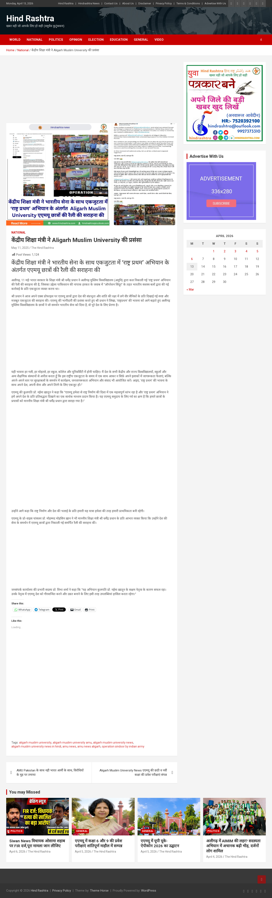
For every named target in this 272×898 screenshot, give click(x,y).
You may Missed (24, 792)
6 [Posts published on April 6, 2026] (192, 259)
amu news (69, 746)
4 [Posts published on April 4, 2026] (246, 251)
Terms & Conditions (188, 3)
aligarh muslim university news (113, 742)
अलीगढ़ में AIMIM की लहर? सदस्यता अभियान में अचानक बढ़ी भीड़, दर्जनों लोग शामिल (233, 846)
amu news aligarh (89, 746)
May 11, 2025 (20, 247)
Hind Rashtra (65, 3)
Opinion (75, 40)
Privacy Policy (164, 3)
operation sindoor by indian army (123, 746)
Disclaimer (144, 3)
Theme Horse (99, 890)
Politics (56, 40)
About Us (128, 3)
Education (119, 40)
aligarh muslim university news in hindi (36, 746)
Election (96, 40)
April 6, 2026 (17, 851)
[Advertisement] (91, 92)
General (141, 40)
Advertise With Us (215, 3)
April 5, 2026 (83, 851)
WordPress (148, 890)
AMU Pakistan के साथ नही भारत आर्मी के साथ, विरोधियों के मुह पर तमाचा (50, 773)
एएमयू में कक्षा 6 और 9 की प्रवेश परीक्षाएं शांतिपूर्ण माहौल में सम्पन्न (98, 843)
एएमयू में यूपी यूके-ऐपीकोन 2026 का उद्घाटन (160, 843)
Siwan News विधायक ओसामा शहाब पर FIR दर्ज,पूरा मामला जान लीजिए (37, 843)
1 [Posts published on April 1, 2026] (213, 251)
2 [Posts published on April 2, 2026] (224, 251)
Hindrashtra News (88, 3)
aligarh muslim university (35, 742)
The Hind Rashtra (42, 247)
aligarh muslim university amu (72, 742)
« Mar (190, 289)
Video (159, 40)
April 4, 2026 (214, 856)
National (35, 40)
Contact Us (110, 3)
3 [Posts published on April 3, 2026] (235, 251)
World (14, 40)
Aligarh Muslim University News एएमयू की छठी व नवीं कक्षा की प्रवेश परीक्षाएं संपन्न (133, 773)
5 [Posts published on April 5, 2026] (257, 251)
